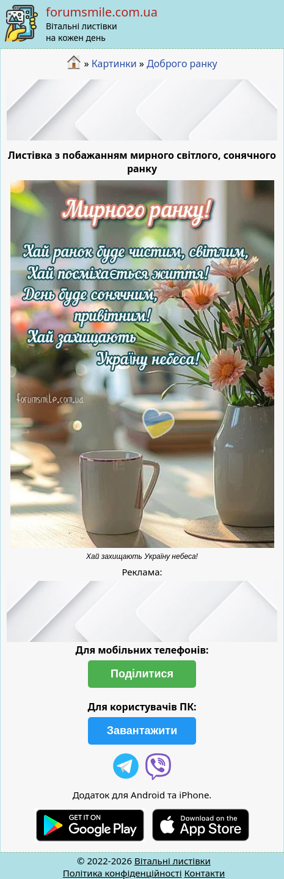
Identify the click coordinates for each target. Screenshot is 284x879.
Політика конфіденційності (122, 873)
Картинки (114, 63)
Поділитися (142, 674)
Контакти (204, 873)
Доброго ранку (182, 63)
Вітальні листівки (172, 861)
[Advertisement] (142, 109)
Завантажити (142, 730)
